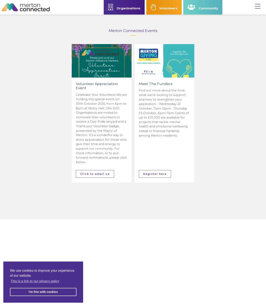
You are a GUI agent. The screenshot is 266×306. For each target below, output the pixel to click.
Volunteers (163, 7)
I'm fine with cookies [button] (43, 292)
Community (202, 7)
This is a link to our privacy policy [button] (35, 281)
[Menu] (257, 5)
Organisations (124, 7)
